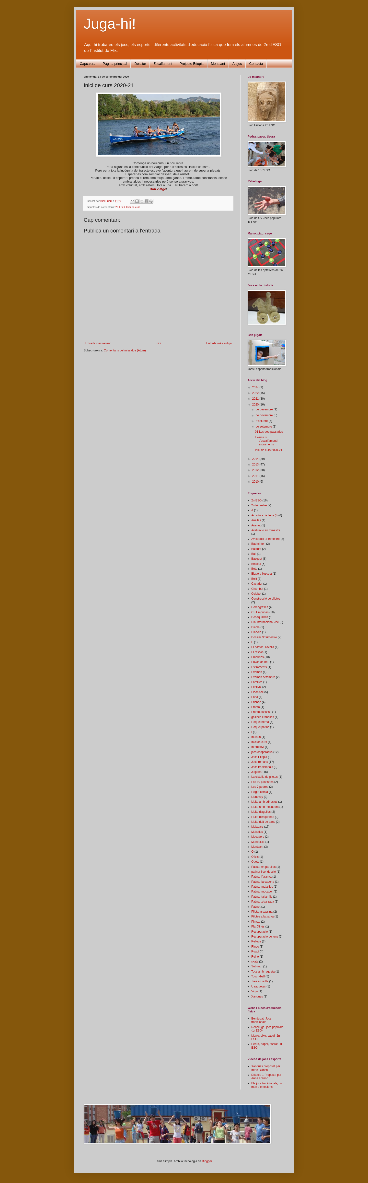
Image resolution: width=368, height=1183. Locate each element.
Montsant (218, 64)
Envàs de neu (260, 662)
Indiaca (256, 737)
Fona (254, 697)
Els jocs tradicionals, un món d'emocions (266, 1085)
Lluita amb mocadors (264, 807)
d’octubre (262, 421)
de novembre (265, 415)
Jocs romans (259, 762)
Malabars (257, 826)
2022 (256, 393)
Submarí (256, 966)
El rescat (257, 652)
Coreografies (259, 607)
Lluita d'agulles (261, 811)
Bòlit (254, 578)
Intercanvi (257, 747)
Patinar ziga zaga (262, 901)
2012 (256, 470)
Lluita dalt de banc (263, 821)
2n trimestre (259, 505)
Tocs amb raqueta (263, 971)
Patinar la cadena (262, 881)
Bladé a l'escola (261, 573)
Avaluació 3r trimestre (265, 539)
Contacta (256, 64)
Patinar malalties (262, 886)
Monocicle (257, 842)
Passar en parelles (263, 867)
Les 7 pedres (259, 787)
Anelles (256, 520)
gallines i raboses (262, 717)
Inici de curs (133, 207)
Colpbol (256, 593)
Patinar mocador (262, 891)
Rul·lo (255, 956)
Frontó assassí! (261, 712)
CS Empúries (260, 612)
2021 (256, 398)
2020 (256, 404)
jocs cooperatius (262, 752)
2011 (256, 476)
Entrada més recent (98, 343)
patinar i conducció (263, 871)
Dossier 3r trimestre (264, 637)
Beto (254, 568)
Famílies (256, 682)
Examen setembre (263, 677)
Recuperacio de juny (264, 936)
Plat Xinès (257, 926)
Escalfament (162, 64)
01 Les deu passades (269, 431)
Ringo (255, 946)
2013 (256, 464)
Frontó (255, 707)
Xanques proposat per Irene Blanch (265, 1068)
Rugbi (255, 951)
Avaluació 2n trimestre (265, 530)
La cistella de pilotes (264, 776)
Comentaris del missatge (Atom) (125, 350)
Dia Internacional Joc (265, 622)
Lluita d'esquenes (262, 817)
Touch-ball (258, 976)
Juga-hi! (110, 23)
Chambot (257, 589)
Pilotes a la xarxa (262, 916)
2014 (256, 459)
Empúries (257, 657)
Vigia (254, 991)
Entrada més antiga (219, 343)
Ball (253, 554)
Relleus (256, 941)
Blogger (207, 1161)
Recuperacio (259, 931)
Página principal (115, 64)
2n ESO (120, 207)
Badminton (258, 543)
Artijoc (237, 64)
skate (254, 961)
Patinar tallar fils (261, 896)
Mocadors (257, 836)
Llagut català (259, 792)
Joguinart (257, 772)
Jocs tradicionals (262, 767)
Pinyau (255, 921)
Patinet (255, 906)
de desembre (265, 409)
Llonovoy (257, 797)
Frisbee (256, 702)
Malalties (257, 832)
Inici (158, 343)
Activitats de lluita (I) (264, 515)
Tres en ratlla (259, 981)
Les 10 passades (262, 782)
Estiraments (259, 667)
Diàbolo (256, 632)
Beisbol (256, 564)
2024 (256, 387)
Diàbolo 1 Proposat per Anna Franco (266, 1076)
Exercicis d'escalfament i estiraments (266, 441)
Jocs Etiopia (259, 757)
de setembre (264, 426)
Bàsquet (256, 558)
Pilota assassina (262, 911)
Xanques (257, 996)
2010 (256, 481)
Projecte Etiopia (192, 64)
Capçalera (87, 64)
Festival (256, 687)
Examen (256, 672)
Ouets (255, 861)
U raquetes (258, 986)
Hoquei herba (260, 722)
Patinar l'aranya (261, 876)
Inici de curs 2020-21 (268, 450)
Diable (255, 627)
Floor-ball (257, 692)
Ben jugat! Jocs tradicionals (261, 1020)
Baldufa (256, 549)
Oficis (255, 856)
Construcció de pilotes (265, 598)
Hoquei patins (260, 727)
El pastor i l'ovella (262, 647)
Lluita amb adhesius (264, 801)
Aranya (256, 525)
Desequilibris (259, 617)
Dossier (140, 64)
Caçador (256, 583)
